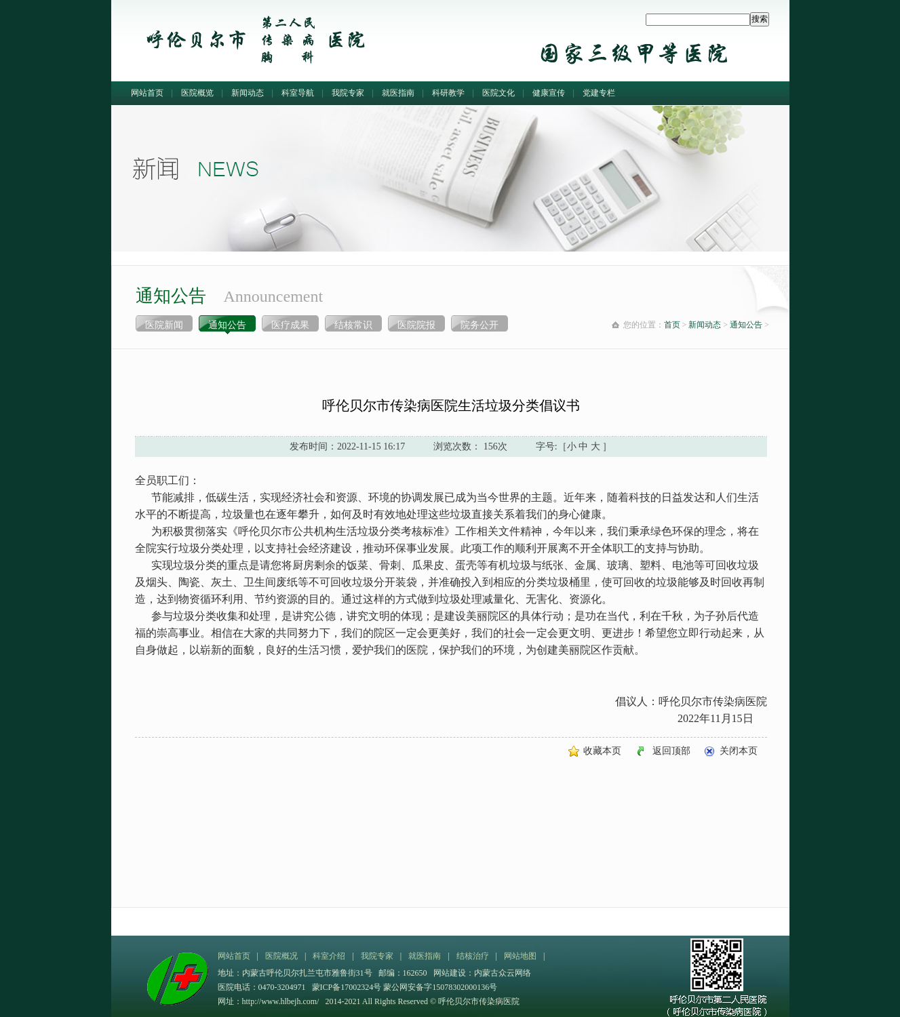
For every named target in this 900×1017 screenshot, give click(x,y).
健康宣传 (548, 93)
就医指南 (398, 93)
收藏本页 (602, 751)
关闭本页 (739, 751)
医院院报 (416, 325)
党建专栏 (599, 93)
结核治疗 (472, 956)
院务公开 (479, 325)
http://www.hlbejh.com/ (280, 1001)
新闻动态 (247, 93)
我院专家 (348, 93)
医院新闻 (164, 325)
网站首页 (147, 93)
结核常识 (353, 325)
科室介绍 (329, 956)
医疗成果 (290, 325)
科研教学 (448, 93)
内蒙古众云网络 (502, 973)
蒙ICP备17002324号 (348, 987)
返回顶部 (671, 751)
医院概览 (197, 93)
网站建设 (449, 973)
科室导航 (297, 93)
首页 (672, 325)
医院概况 (281, 956)
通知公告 (227, 325)
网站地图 (520, 956)
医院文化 (498, 93)
